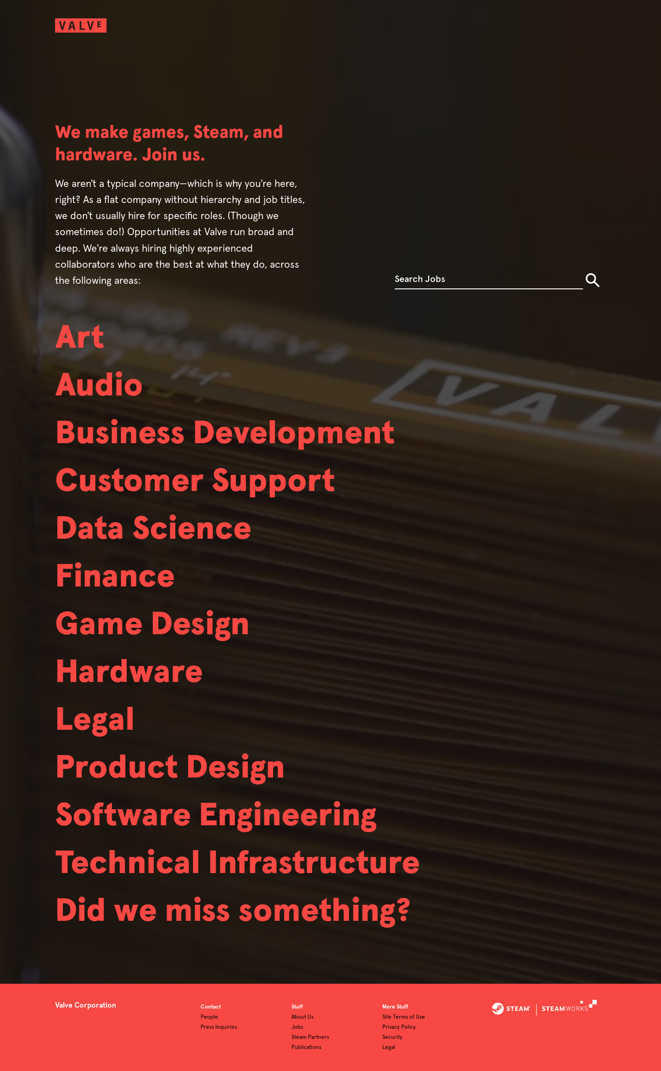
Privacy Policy (399, 1027)
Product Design (170, 768)
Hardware (129, 673)
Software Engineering (216, 816)
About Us (302, 1017)
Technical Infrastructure (237, 864)
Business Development (225, 434)
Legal (94, 721)
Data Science (153, 529)
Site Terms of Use (403, 1017)
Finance (115, 577)
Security (392, 1037)
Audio (99, 386)
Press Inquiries (219, 1027)
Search (592, 280)
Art (79, 338)
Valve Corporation (85, 1005)
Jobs (297, 1027)
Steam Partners (310, 1037)
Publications (306, 1047)
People (209, 1017)
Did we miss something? (233, 912)
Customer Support (195, 482)
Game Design (152, 625)
